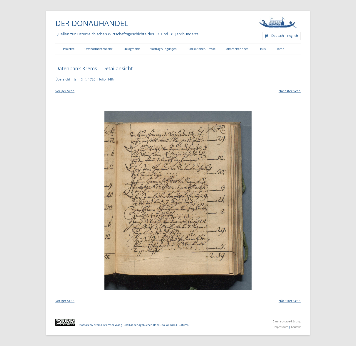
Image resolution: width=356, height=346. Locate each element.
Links (262, 49)
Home (280, 49)
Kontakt (296, 327)
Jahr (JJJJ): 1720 (84, 79)
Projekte (68, 49)
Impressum (281, 327)
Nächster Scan (290, 91)
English (292, 36)
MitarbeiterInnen (237, 49)
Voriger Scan (64, 91)
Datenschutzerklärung (286, 321)
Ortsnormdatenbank (98, 49)
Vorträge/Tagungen (163, 49)
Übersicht (62, 79)
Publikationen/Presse (201, 49)
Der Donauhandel (91, 23)
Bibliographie (131, 49)
